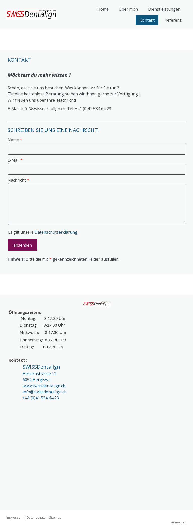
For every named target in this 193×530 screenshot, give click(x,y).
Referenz (173, 20)
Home (103, 9)
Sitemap (55, 517)
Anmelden (179, 522)
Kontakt (147, 20)
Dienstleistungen (164, 9)
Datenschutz (36, 517)
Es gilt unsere (42, 232)
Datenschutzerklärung (56, 232)
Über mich (128, 9)
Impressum (14, 517)
